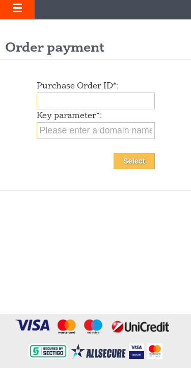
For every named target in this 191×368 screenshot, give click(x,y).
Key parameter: (69, 116)
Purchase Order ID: (78, 86)
